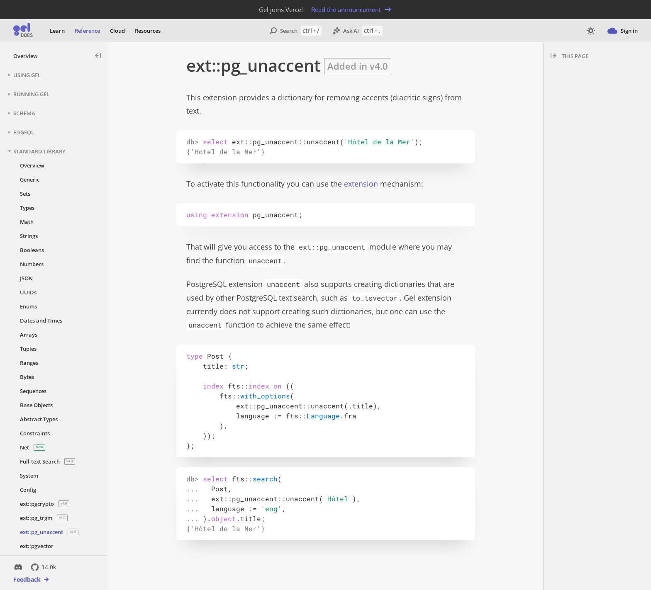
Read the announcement (352, 9)
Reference (87, 30)
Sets (25, 193)
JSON (26, 278)
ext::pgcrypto (44, 503)
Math (27, 222)
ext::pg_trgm (44, 518)
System (29, 475)
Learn (57, 30)
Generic (29, 179)
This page (575, 56)
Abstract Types (39, 419)
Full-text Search (47, 461)
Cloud (117, 30)
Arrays (28, 334)
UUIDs (28, 292)
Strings (29, 236)
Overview (25, 56)
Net (32, 447)
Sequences (33, 391)
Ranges (29, 363)
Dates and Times (41, 320)
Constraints (35, 433)
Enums (28, 306)
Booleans (32, 250)
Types (27, 207)
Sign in (622, 30)
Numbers (32, 264)
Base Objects (36, 405)
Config (28, 489)
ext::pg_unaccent (49, 532)
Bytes (27, 377)
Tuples (28, 348)
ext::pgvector (37, 546)
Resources (148, 30)
